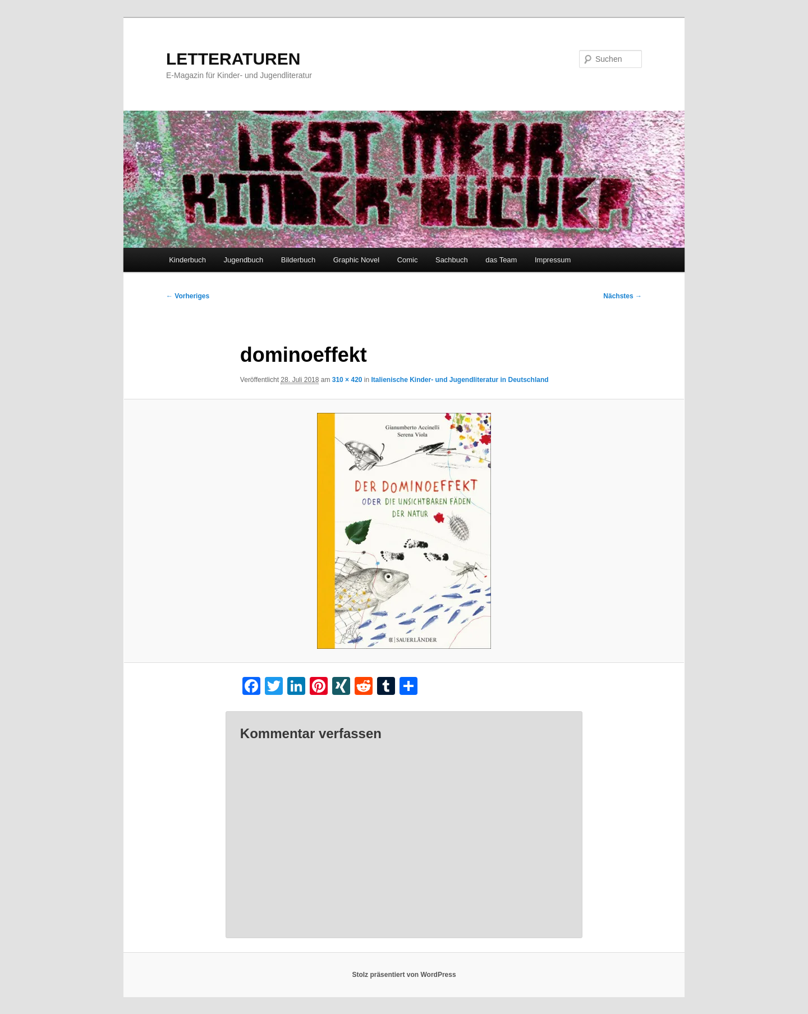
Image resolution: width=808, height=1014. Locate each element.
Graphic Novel (356, 260)
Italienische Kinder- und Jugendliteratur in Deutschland (460, 380)
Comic (407, 260)
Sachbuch (451, 260)
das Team (501, 260)
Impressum (553, 260)
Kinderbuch (187, 260)
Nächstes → (622, 296)
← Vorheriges (187, 296)
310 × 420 (347, 380)
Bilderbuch (298, 260)
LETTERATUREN (233, 58)
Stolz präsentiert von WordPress (404, 975)
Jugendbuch (243, 260)
